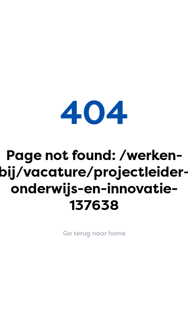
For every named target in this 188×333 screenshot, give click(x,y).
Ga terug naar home (94, 232)
